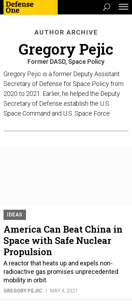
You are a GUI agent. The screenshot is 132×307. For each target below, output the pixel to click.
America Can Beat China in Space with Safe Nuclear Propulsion (63, 240)
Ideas (15, 214)
